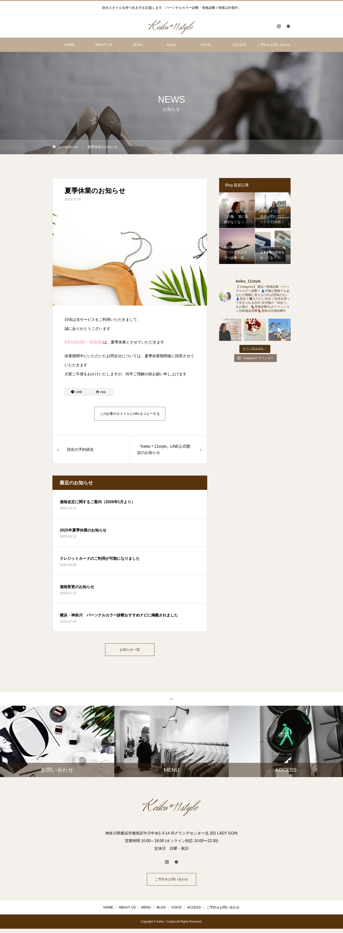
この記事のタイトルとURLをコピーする (130, 414)
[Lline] (76, 392)
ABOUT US (103, 45)
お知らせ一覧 (129, 651)
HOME (70, 45)
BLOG (171, 45)
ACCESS (240, 45)
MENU (137, 45)
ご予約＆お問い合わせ (273, 45)
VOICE (205, 45)
